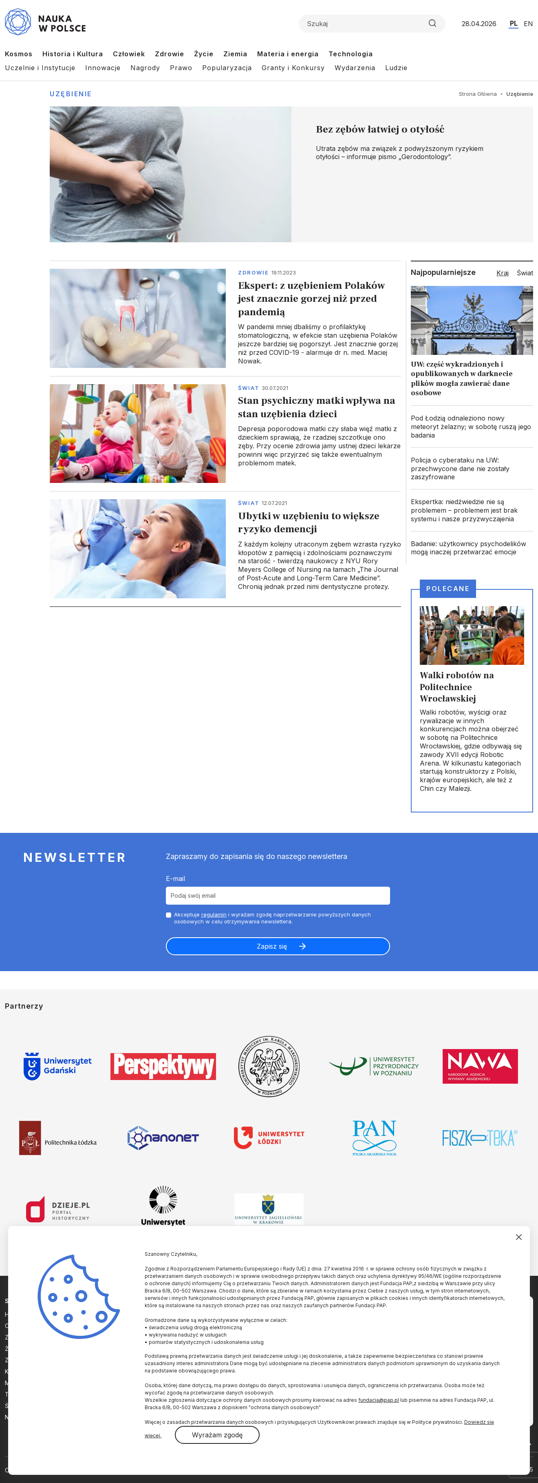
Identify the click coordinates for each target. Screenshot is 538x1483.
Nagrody (145, 68)
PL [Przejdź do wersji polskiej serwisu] (514, 23)
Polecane (448, 588)
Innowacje (103, 68)
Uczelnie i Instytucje (40, 68)
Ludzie (396, 68)
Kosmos (19, 54)
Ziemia (235, 54)
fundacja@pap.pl (378, 1400)
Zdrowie (169, 54)
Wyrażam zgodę (217, 1435)
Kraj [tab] (502, 273)
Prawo (181, 68)
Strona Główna (478, 94)
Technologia (351, 54)
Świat (249, 388)
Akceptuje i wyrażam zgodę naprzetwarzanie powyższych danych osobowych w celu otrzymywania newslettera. (272, 918)
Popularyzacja (227, 68)
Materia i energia (288, 54)
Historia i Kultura (72, 54)
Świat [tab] (525, 273)
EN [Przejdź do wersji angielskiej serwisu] (528, 24)
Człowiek (129, 54)
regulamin (214, 914)
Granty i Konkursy (293, 68)
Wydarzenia (355, 68)
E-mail (175, 878)
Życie (204, 54)
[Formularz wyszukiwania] (372, 24)
